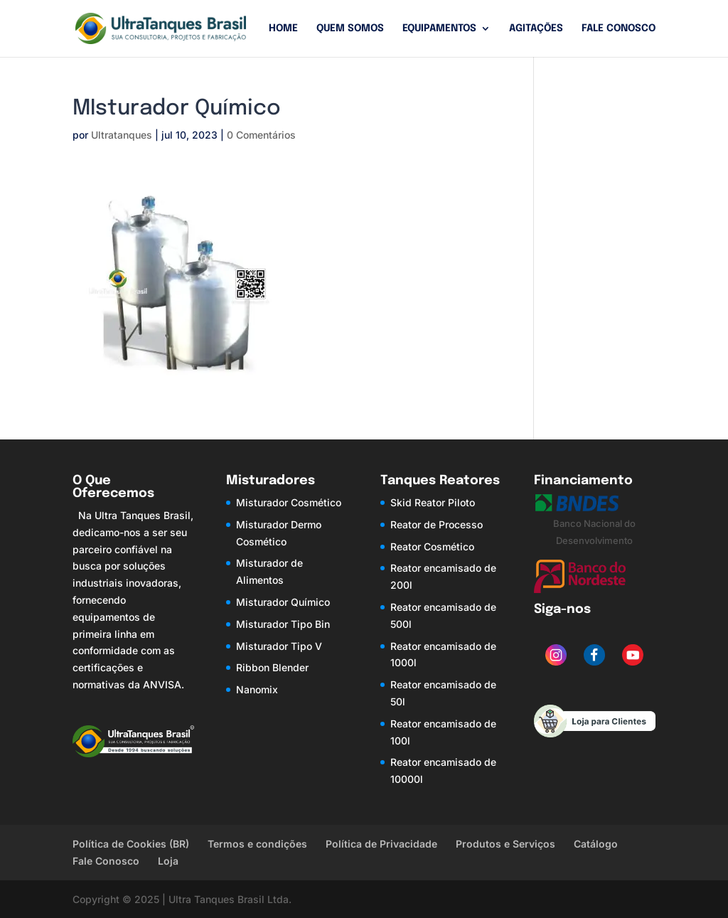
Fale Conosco (618, 28)
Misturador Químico (283, 602)
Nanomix (257, 689)
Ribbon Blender (272, 667)
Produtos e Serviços (505, 844)
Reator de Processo (436, 524)
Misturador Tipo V (279, 646)
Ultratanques (121, 135)
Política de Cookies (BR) (131, 844)
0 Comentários (261, 135)
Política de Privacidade (381, 844)
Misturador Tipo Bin (283, 624)
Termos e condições (257, 844)
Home (283, 28)
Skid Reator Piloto (432, 502)
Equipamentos (439, 28)
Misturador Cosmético (288, 502)
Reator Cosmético (432, 546)
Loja (168, 861)
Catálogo (596, 844)
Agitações (536, 28)
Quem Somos (350, 28)
